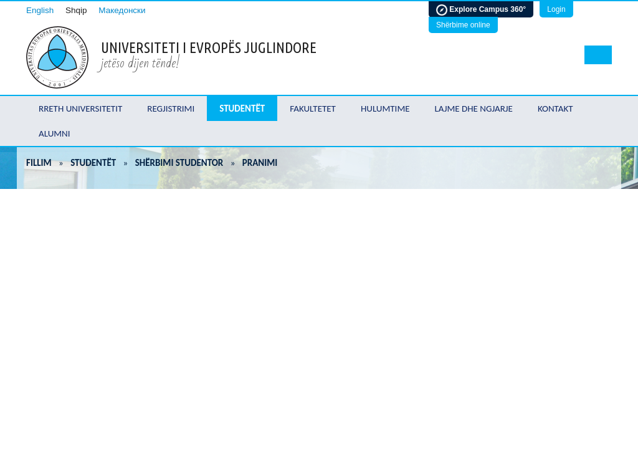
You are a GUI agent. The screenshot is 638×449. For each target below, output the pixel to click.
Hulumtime (385, 108)
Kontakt (555, 108)
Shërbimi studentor (179, 162)
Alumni (54, 133)
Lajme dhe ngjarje (474, 108)
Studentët (242, 108)
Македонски (121, 10)
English (40, 10)
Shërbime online (463, 25)
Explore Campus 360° (481, 10)
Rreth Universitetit (80, 108)
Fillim (39, 162)
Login (556, 9)
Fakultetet (313, 108)
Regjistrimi (170, 108)
